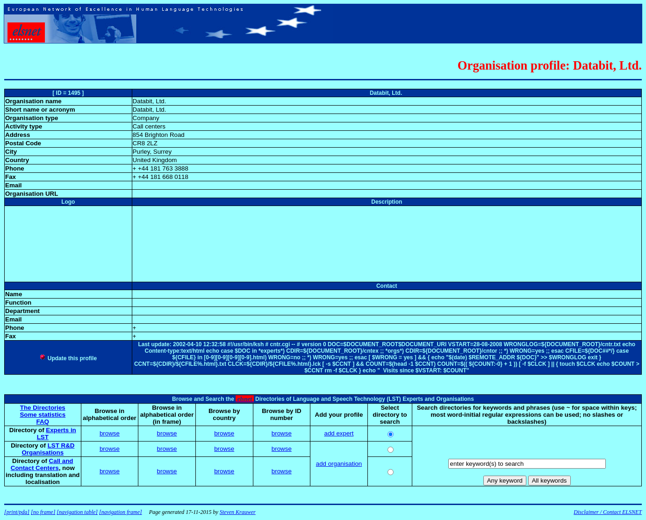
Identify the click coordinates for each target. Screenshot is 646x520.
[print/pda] (16, 512)
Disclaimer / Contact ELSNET (608, 512)
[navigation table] (77, 512)
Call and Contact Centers (42, 464)
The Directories (42, 407)
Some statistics (42, 414)
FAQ (42, 421)
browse (110, 433)
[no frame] (43, 512)
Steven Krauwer (238, 512)
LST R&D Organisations (48, 449)
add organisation (339, 463)
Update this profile (68, 358)
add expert (339, 433)
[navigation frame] (120, 512)
